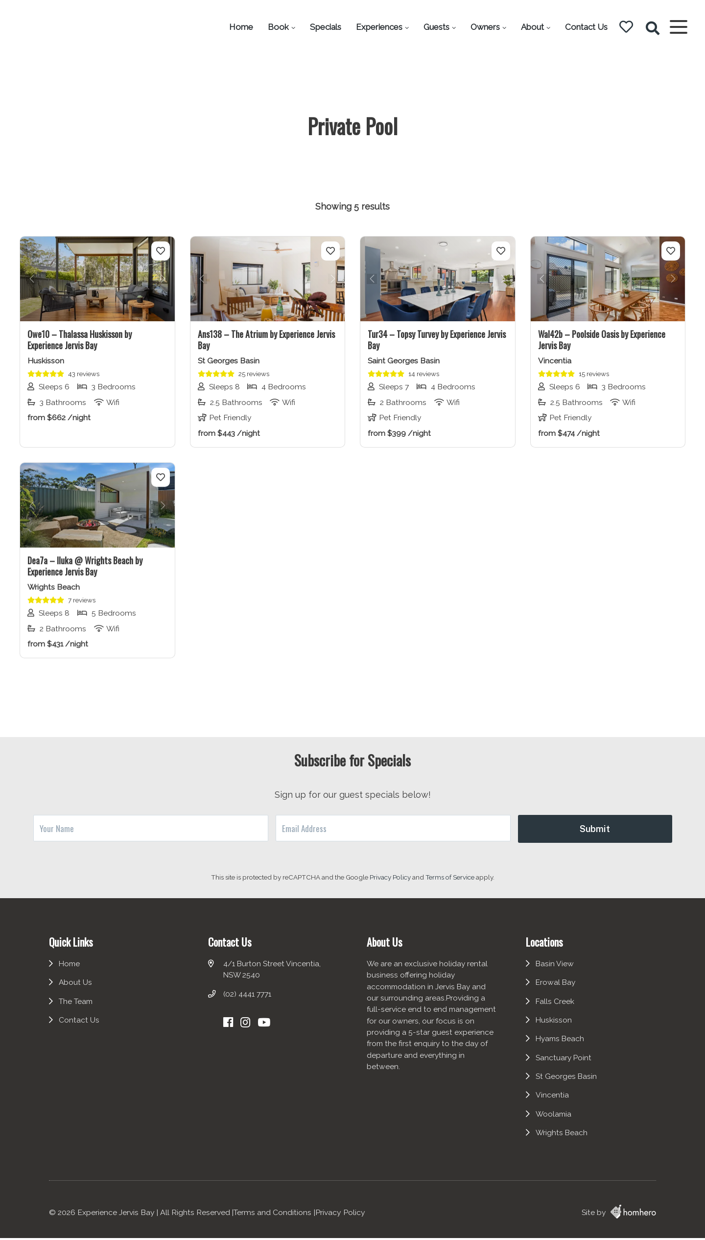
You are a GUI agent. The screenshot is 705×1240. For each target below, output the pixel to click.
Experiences (376, 27)
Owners (482, 27)
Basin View (557, 969)
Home (238, 27)
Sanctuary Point (566, 1064)
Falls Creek (557, 1007)
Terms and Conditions (272, 1214)
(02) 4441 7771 (248, 999)
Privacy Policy (391, 877)
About (529, 27)
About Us (76, 988)
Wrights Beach (564, 1139)
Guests (433, 27)
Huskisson (556, 1026)
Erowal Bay (558, 988)
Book (275, 27)
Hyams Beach (563, 1044)
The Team (76, 1007)
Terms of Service (450, 877)
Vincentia (554, 1101)
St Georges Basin (568, 1082)
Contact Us (583, 27)
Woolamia (556, 1120)
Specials (322, 27)
